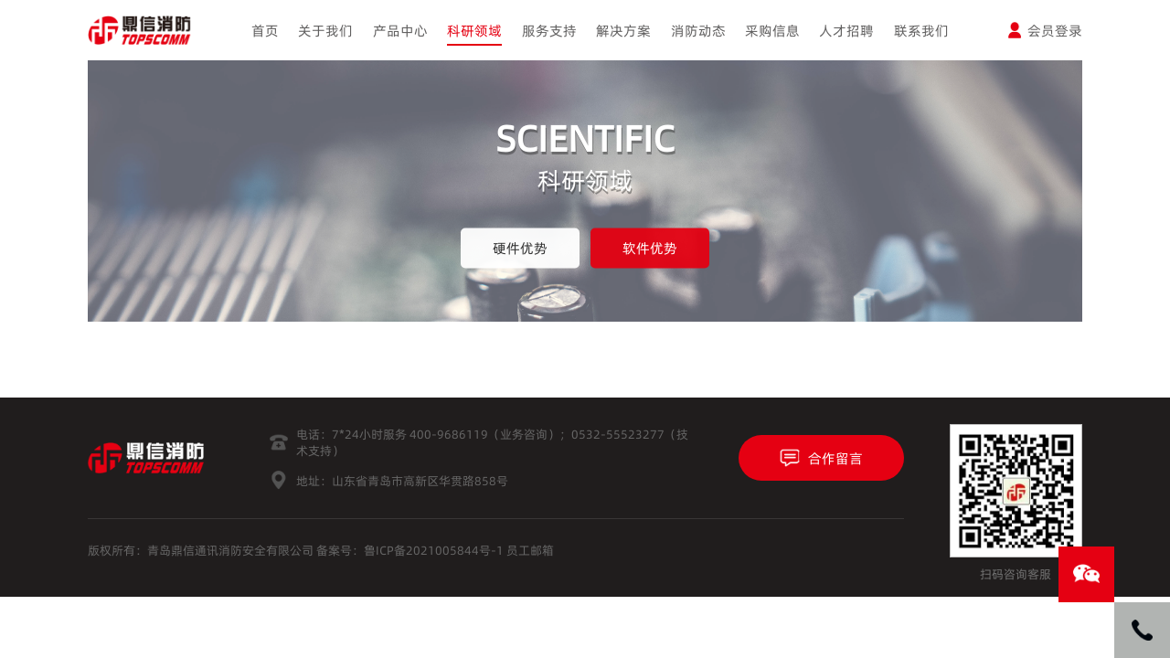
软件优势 (649, 248)
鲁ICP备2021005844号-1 (434, 550)
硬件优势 (520, 248)
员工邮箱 (530, 550)
